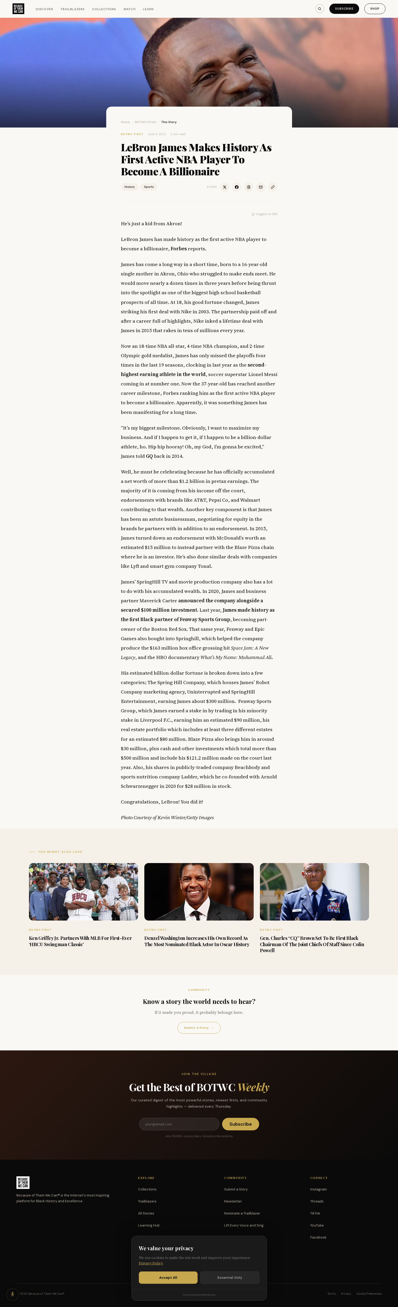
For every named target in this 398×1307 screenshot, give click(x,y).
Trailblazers (73, 9)
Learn (148, 9)
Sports (149, 187)
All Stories (146, 1213)
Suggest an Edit (264, 214)
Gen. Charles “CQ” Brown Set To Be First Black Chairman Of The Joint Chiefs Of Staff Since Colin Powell (312, 944)
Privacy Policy (151, 1272)
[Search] (319, 8)
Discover (45, 9)
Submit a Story (199, 1028)
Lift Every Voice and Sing (244, 1225)
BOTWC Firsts (145, 122)
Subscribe (344, 8)
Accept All (168, 1286)
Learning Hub (149, 1225)
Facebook (318, 1237)
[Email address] (179, 1124)
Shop (374, 8)
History (129, 187)
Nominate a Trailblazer (242, 1213)
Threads (317, 1201)
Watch (129, 9)
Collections (104, 9)
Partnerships (234, 1237)
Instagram (318, 1189)
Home (125, 122)
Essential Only (229, 1286)
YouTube (317, 1225)
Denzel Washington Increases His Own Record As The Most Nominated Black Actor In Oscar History (196, 941)
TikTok (315, 1213)
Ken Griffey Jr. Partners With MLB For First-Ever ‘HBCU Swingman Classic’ (80, 941)
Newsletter (233, 1201)
